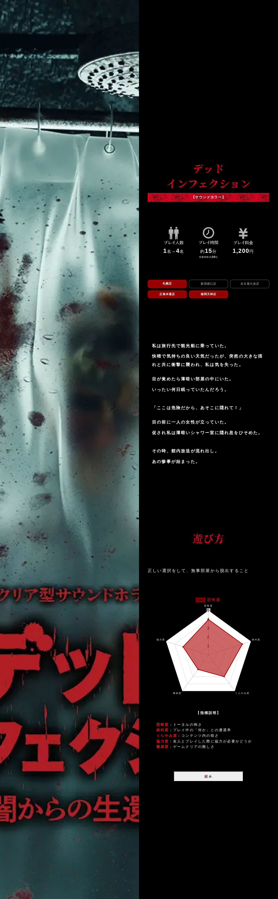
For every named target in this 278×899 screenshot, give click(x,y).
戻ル (208, 776)
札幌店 (167, 283)
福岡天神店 (208, 294)
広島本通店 (167, 294)
